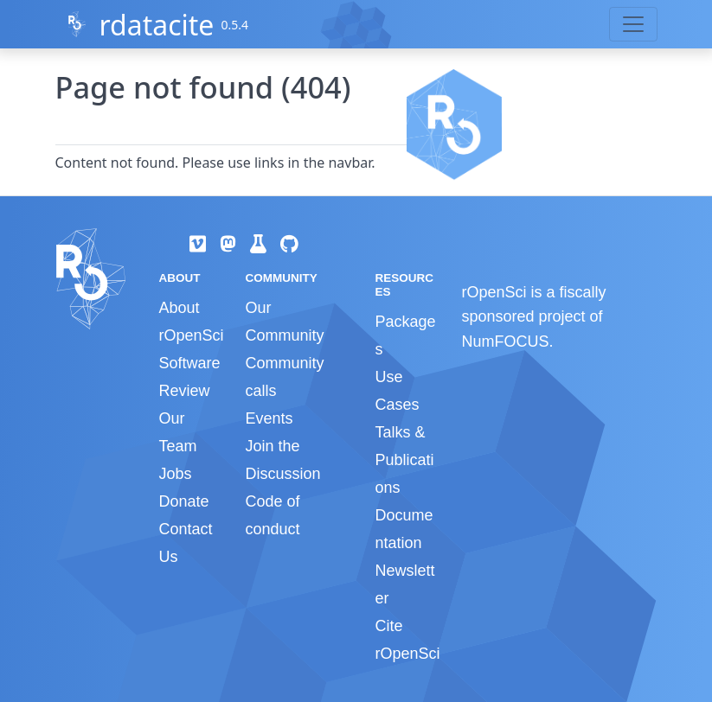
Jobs (175, 473)
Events (268, 418)
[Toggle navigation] (633, 24)
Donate (184, 501)
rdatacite (156, 24)
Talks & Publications (404, 460)
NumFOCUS (504, 341)
